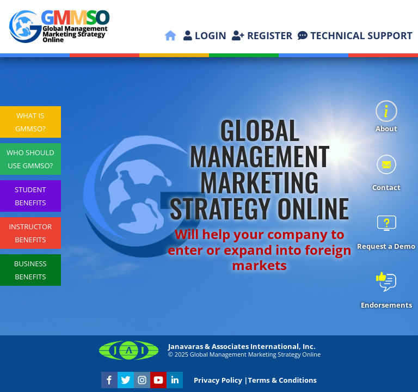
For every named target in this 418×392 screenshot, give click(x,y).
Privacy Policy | (221, 380)
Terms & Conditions (282, 380)
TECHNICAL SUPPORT (355, 35)
